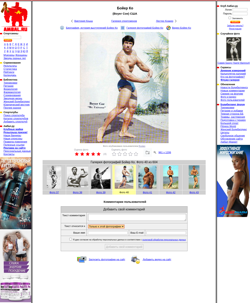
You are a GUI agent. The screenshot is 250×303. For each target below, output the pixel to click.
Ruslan (142, 146)
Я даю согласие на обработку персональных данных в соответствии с (135, 241)
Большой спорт (229, 123)
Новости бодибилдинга (234, 87)
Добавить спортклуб (15, 121)
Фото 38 (77, 192)
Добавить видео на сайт (157, 260)
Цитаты (225, 132)
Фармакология (12, 92)
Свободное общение (233, 135)
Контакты (9, 154)
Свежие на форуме (232, 93)
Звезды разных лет (15, 58)
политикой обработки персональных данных (170, 241)
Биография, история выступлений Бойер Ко (92, 27)
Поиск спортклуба (14, 115)
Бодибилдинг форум (233, 104)
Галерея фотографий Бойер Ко (145, 27)
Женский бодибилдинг (17, 101)
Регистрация (235, 28)
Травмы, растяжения (233, 116)
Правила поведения (15, 141)
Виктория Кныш (83, 20)
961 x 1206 (164, 152)
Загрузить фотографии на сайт (107, 260)
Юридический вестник (16, 104)
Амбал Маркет (229, 141)
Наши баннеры (12, 135)
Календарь (10, 75)
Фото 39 (100, 192)
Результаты (10, 65)
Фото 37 (54, 192)
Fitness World (228, 126)
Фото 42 (170, 192)
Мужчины (9, 55)
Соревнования (12, 95)
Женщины (21, 55)
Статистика (10, 68)
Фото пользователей (233, 99)
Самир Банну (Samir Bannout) (234, 50)
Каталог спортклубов (16, 118)
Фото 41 (147, 192)
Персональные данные (17, 151)
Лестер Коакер (164, 20)
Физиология (10, 89)
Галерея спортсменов (124, 20)
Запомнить (237, 18)
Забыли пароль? (235, 25)
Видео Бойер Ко (181, 27)
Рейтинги (9, 72)
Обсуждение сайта (232, 138)
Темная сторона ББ (232, 113)
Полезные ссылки (14, 144)
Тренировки (10, 82)
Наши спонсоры (13, 138)
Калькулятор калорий (233, 73)
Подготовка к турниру (233, 120)
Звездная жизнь (13, 98)
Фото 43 (194, 192)
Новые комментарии (233, 90)
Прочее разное (12, 107)
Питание (8, 85)
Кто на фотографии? (233, 76)
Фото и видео (228, 96)
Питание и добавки (232, 110)
